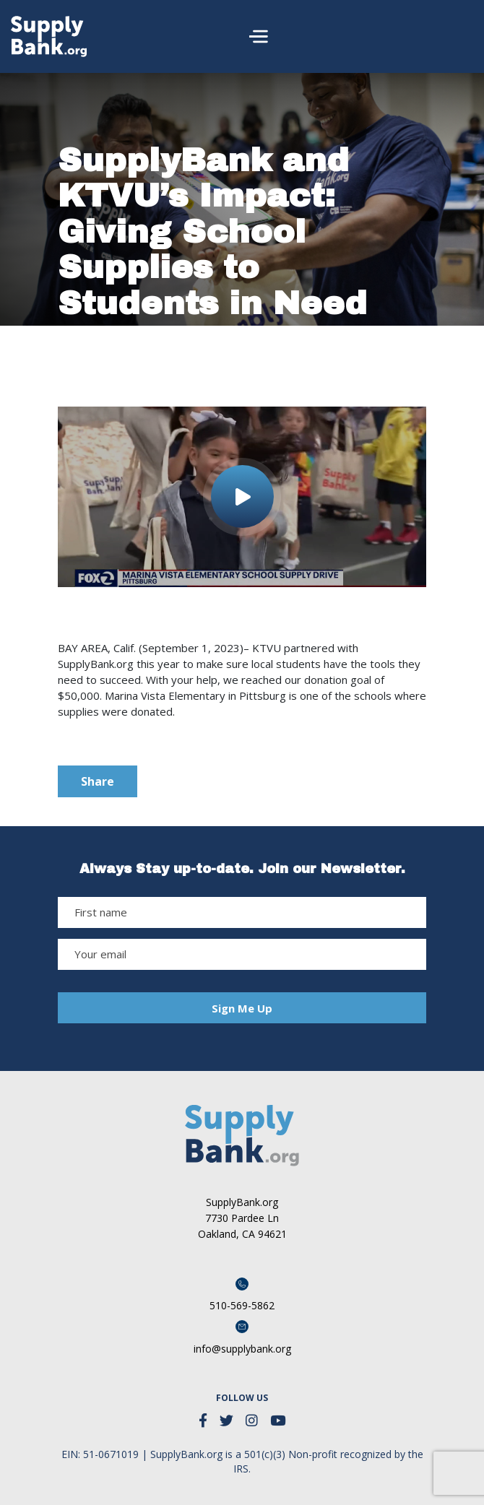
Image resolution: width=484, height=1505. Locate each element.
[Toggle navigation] (456, 36)
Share (97, 781)
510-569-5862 (242, 1305)
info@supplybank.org (242, 1349)
